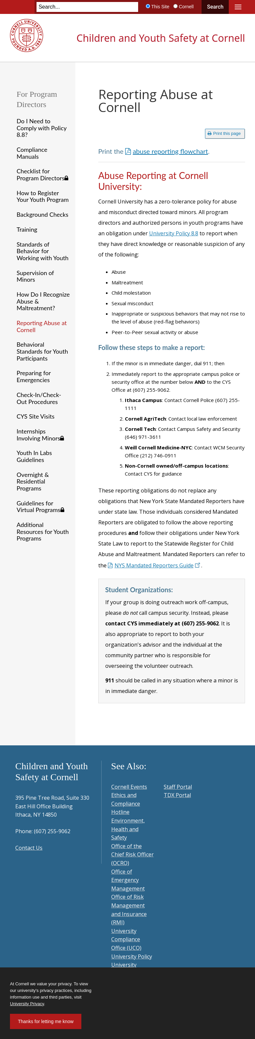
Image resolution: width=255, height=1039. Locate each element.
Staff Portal (178, 786)
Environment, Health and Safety (128, 829)
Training (27, 229)
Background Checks (42, 214)
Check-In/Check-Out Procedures (39, 398)
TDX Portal (177, 795)
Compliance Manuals (32, 153)
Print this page (224, 133)
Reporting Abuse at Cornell (42, 326)
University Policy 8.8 (173, 233)
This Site (160, 6)
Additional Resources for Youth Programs (43, 531)
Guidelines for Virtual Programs (40, 506)
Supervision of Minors (35, 276)
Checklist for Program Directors (42, 174)
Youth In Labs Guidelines (34, 456)
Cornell (186, 6)
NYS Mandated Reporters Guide (158, 565)
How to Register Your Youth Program (43, 196)
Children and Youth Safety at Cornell (160, 38)
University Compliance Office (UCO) (126, 939)
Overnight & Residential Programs (33, 481)
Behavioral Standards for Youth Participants (42, 351)
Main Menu (238, 7)
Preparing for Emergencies (34, 376)
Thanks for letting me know (45, 1021)
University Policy (131, 956)
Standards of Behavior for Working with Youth (42, 251)
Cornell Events (129, 786)
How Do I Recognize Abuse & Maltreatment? (43, 301)
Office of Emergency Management (128, 880)
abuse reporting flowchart (170, 151)
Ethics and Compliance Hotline (125, 803)
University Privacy (27, 1003)
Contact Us (28, 847)
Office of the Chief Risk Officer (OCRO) (132, 854)
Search (215, 7)
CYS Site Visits (35, 416)
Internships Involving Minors (40, 435)
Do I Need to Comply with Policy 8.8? (41, 127)
